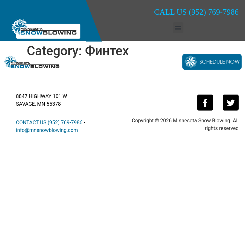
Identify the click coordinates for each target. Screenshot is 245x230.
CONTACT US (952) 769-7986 (49, 122)
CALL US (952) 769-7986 (196, 12)
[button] (178, 27)
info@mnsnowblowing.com (47, 130)
